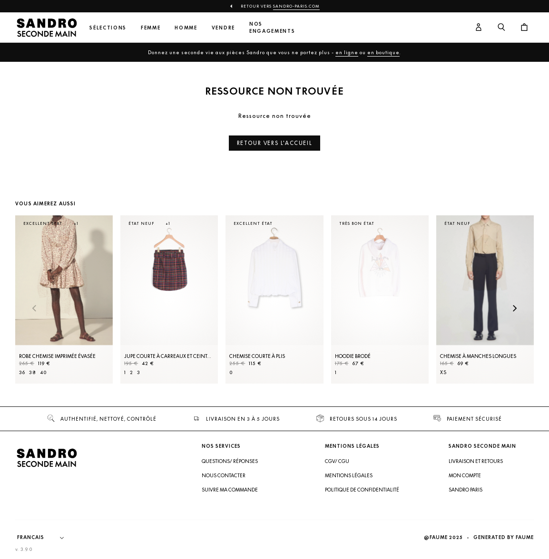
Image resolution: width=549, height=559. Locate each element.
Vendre (223, 28)
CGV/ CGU (337, 461)
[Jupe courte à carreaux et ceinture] (169, 299)
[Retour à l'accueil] (46, 27)
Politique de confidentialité (362, 489)
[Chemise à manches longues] (485, 299)
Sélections (108, 28)
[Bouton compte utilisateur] (478, 27)
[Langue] (45, 537)
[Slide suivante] (514, 309)
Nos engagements (272, 27)
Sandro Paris (465, 489)
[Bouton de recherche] (501, 27)
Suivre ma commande (230, 489)
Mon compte (465, 475)
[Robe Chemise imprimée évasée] (64, 299)
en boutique (383, 52)
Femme (150, 28)
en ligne (346, 52)
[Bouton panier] (524, 27)
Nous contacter (223, 475)
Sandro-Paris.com (296, 6)
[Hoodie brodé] (380, 299)
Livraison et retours (476, 461)
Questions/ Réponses (230, 461)
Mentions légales (349, 475)
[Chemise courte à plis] (274, 299)
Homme (186, 28)
